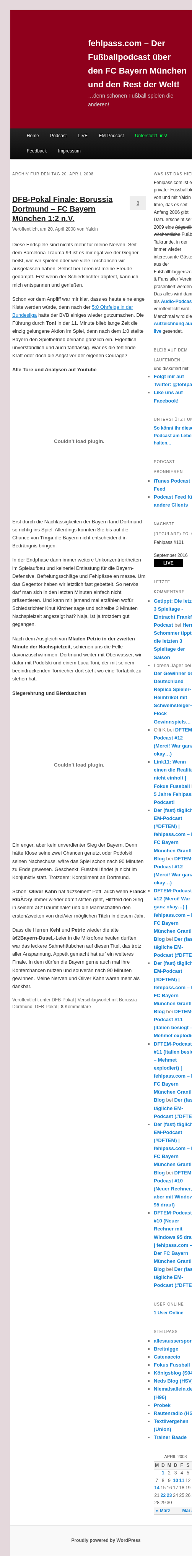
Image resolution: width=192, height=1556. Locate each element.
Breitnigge (166, 1349)
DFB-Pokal (63, 1000)
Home (33, 135)
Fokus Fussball (172, 1365)
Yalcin (92, 229)
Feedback (37, 151)
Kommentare (76, 1006)
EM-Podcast (111, 135)
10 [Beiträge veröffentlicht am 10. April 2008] (175, 1480)
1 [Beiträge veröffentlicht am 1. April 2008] (163, 1473)
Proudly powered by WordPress (105, 1540)
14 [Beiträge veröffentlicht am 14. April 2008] (156, 1487)
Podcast (58, 135)
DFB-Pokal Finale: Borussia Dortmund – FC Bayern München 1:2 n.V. (62, 209)
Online (168, 1312)
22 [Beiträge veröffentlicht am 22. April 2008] (163, 1495)
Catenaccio (167, 1357)
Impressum (69, 151)
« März (163, 1510)
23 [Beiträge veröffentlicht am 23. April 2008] (169, 1495)
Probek (162, 1405)
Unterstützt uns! (151, 135)
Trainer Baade (170, 1437)
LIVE (83, 135)
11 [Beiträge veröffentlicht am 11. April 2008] (181, 1480)
